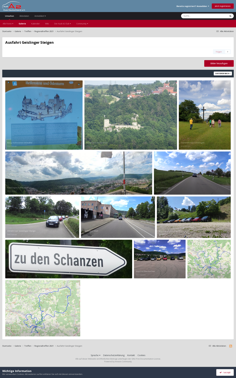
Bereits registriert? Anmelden (193, 6)
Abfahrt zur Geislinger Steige (21, 231)
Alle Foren (8, 23)
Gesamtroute (13, 329)
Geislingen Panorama (17, 187)
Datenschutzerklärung (113, 355)
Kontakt (131, 355)
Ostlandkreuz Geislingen (193, 142)
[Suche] (198, 16)
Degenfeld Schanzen (17, 271)
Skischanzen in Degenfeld (171, 231)
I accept (225, 372)
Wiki (47, 23)
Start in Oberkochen (145, 271)
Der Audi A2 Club (62, 23)
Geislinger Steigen (198, 271)
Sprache (95, 355)
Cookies (141, 355)
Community (82, 23)
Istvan (14, 146)
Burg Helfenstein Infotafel (19, 142)
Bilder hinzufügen (219, 63)
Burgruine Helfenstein (97, 142)
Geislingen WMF (90, 231)
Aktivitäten (24, 16)
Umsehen (9, 17)
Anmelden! (40, 16)
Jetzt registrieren (223, 6)
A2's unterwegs (163, 187)
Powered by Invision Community (118, 361)
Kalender (35, 23)
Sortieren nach (222, 73)
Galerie (22, 23)
